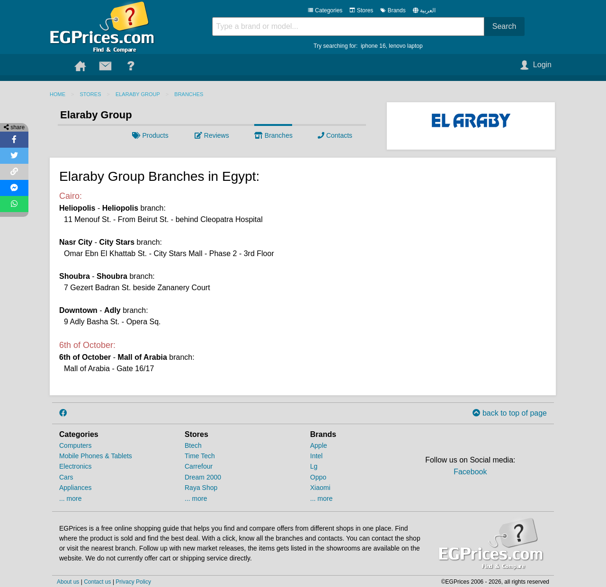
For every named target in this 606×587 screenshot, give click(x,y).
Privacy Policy (133, 581)
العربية (428, 10)
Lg (314, 466)
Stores (361, 10)
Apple (318, 445)
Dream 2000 (203, 477)
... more (70, 498)
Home (57, 94)
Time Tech (200, 456)
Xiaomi (320, 487)
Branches (188, 94)
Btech (193, 445)
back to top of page (509, 413)
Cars (66, 477)
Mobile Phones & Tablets (95, 456)
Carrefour (199, 466)
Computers (75, 445)
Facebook (470, 472)
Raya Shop (201, 487)
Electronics (75, 466)
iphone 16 (373, 46)
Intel (316, 456)
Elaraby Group (138, 94)
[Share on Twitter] (14, 156)
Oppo (318, 477)
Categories (325, 10)
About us (68, 581)
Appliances (75, 487)
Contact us (97, 581)
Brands (392, 10)
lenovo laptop (405, 46)
